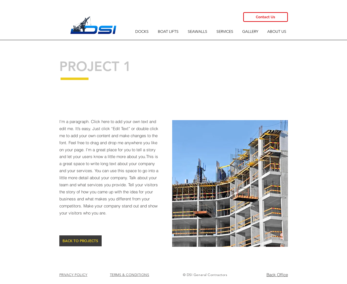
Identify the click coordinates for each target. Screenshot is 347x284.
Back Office (277, 274)
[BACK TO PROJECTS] (80, 240)
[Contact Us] (265, 17)
